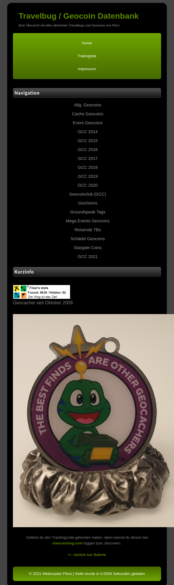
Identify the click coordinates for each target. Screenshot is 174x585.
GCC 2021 (88, 256)
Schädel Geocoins (88, 238)
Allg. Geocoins (87, 105)
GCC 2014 (88, 131)
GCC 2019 (88, 176)
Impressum (87, 69)
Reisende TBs (87, 230)
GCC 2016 (88, 149)
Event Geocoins (88, 123)
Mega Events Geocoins (87, 221)
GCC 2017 (88, 158)
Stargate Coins (88, 247)
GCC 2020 (88, 185)
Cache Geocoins (87, 114)
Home (87, 43)
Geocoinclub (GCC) (87, 194)
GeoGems (87, 203)
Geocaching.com (68, 543)
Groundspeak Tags (87, 212)
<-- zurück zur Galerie (87, 554)
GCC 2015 (88, 140)
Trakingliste (87, 56)
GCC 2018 (88, 167)
